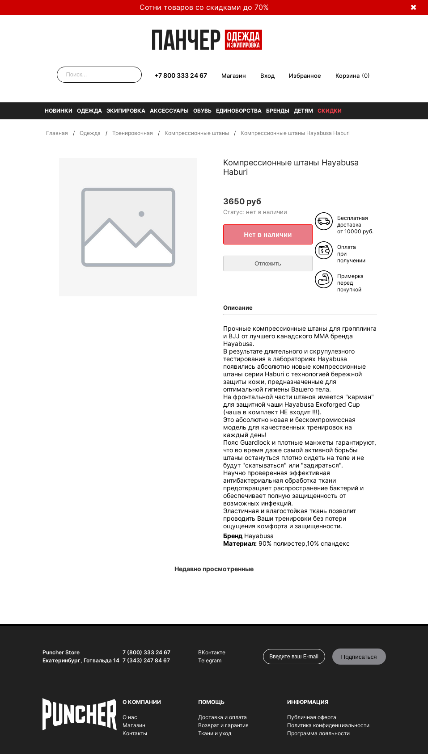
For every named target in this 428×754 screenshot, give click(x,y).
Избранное (305, 75)
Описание (238, 307)
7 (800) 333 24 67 (146, 652)
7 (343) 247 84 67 (146, 660)
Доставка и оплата (222, 717)
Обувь (202, 110)
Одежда (89, 110)
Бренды (277, 110)
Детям (303, 110)
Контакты (135, 733)
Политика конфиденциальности (328, 725)
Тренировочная (132, 133)
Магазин (233, 75)
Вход (267, 75)
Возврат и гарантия (223, 725)
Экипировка (125, 110)
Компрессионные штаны (197, 133)
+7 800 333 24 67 (180, 75)
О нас (130, 717)
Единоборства (239, 110)
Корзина (347, 75)
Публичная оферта (311, 717)
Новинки (58, 110)
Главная (57, 133)
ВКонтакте (211, 652)
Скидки (330, 110)
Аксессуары (169, 110)
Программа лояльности (318, 733)
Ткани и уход (214, 733)
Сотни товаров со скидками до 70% (204, 7)
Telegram (209, 660)
